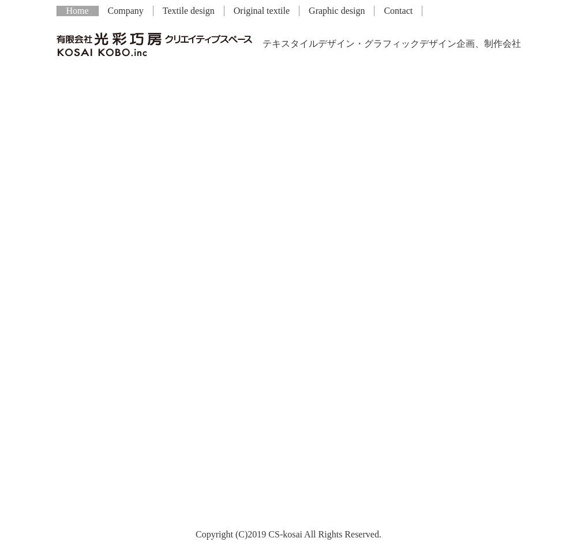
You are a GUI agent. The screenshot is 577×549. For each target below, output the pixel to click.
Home (77, 11)
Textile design (189, 11)
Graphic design (337, 11)
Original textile (262, 11)
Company (126, 11)
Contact (398, 11)
